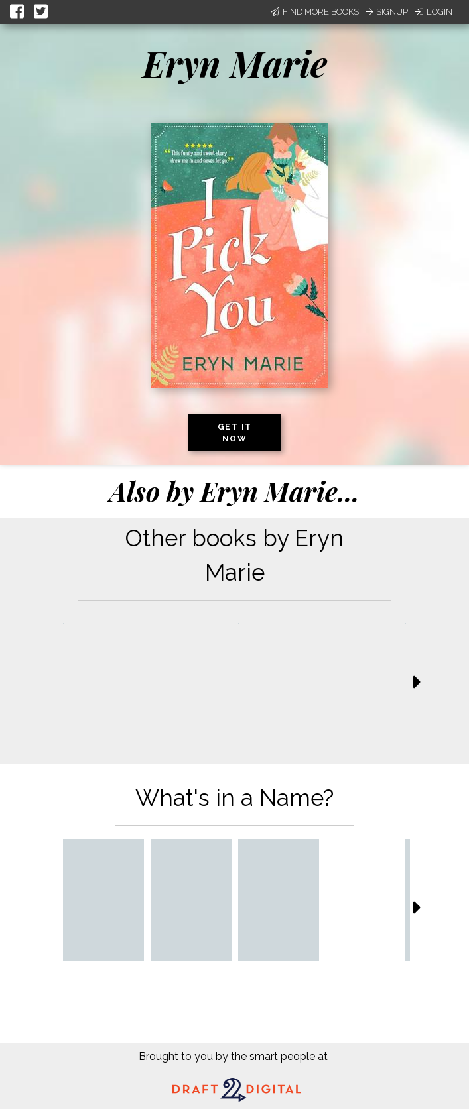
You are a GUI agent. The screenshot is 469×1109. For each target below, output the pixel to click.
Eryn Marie (235, 63)
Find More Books (315, 12)
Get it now (235, 432)
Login (433, 12)
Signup (387, 12)
